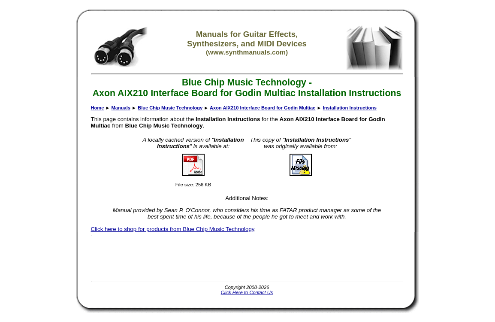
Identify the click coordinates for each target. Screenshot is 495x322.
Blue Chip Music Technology (170, 107)
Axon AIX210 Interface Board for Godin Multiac (263, 107)
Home (97, 107)
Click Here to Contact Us (247, 292)
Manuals (121, 107)
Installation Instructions (350, 107)
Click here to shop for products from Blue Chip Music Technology (172, 229)
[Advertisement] (247, 258)
